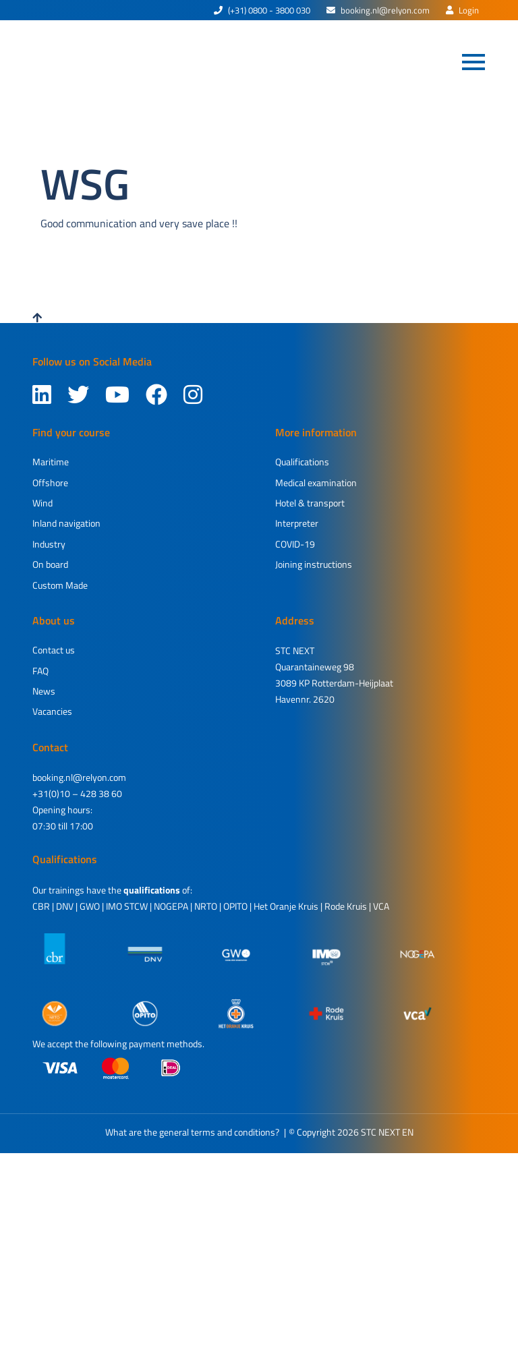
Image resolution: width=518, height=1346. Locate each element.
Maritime (50, 462)
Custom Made (60, 585)
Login (462, 10)
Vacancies (52, 711)
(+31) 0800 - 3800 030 (262, 10)
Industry (48, 544)
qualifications (151, 890)
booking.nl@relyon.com (378, 10)
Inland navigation (66, 523)
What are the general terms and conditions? (192, 1132)
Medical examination (316, 482)
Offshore (50, 482)
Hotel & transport (310, 503)
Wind (42, 503)
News (43, 691)
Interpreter (296, 523)
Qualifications (302, 462)
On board (50, 564)
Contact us (53, 650)
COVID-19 (295, 544)
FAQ (40, 671)
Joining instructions (313, 564)
